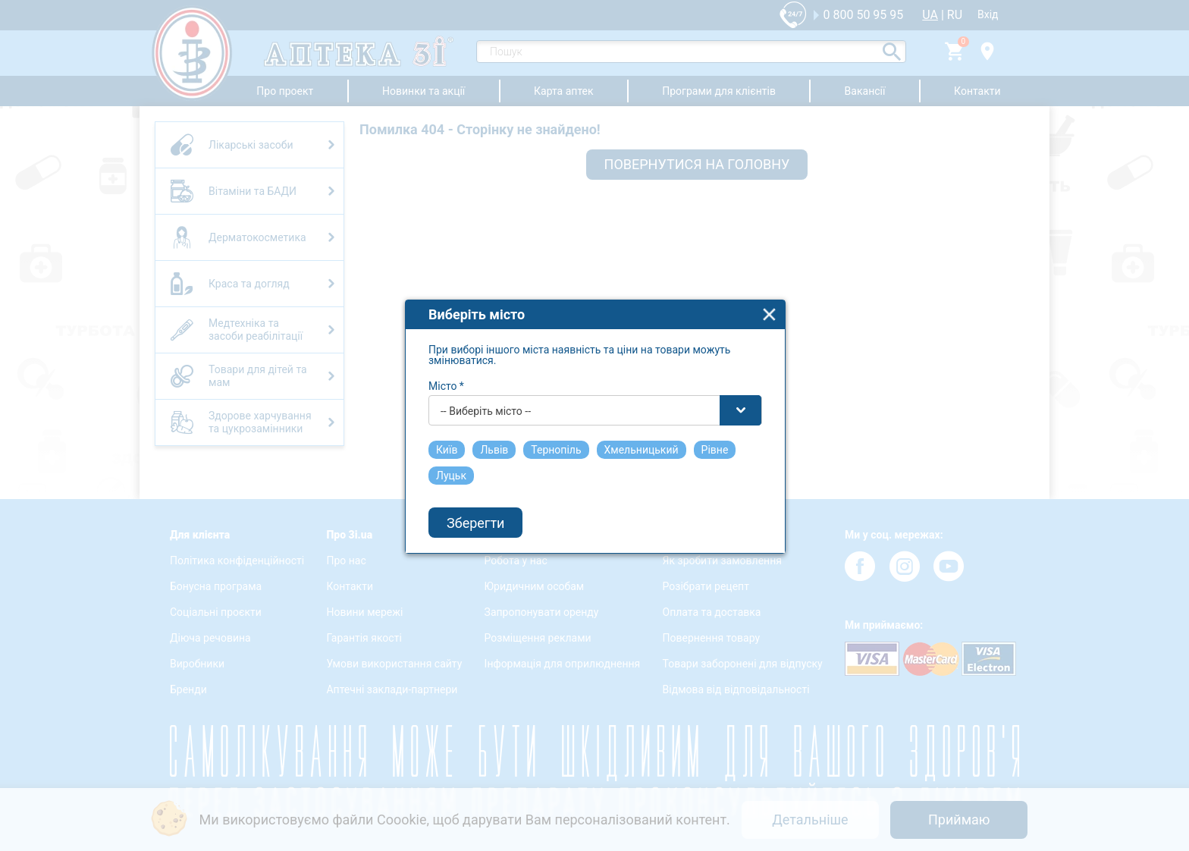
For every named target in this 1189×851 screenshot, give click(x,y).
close (769, 300)
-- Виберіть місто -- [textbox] (486, 397)
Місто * (446, 372)
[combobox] (595, 396)
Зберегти (475, 509)
